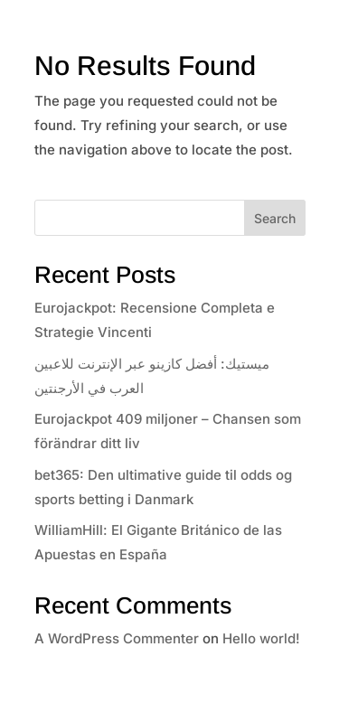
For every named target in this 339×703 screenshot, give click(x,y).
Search (275, 218)
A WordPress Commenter (116, 638)
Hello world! (261, 638)
